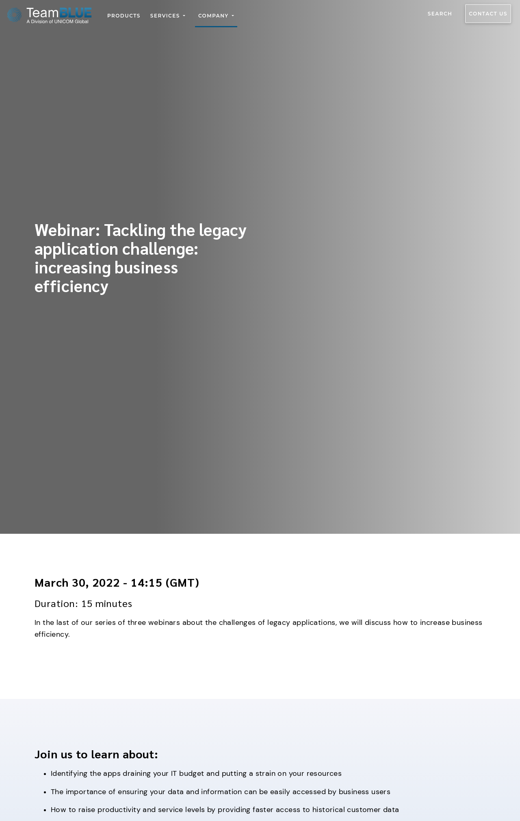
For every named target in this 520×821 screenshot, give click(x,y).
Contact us (488, 14)
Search (440, 14)
